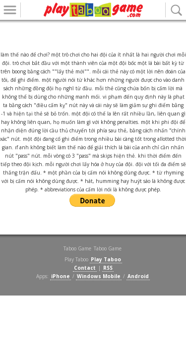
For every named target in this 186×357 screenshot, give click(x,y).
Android (138, 276)
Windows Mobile (99, 276)
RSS (108, 267)
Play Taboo (106, 259)
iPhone (60, 276)
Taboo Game (108, 248)
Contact (85, 267)
